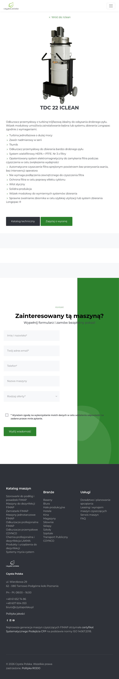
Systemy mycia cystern (20, 552)
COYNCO (48, 540)
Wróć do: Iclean (59, 17)
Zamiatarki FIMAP (17, 511)
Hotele (47, 511)
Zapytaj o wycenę (56, 221)
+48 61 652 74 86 (16, 599)
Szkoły (47, 529)
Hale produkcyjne (54, 507)
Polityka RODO (31, 668)
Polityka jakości (15, 613)
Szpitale (48, 533)
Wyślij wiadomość (20, 431)
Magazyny (49, 518)
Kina (46, 514)
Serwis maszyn (89, 514)
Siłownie (48, 522)
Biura (46, 503)
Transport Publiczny (55, 537)
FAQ (83, 518)
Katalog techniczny (23, 221)
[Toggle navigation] (111, 6)
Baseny (47, 499)
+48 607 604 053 (16, 603)
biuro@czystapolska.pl (20, 607)
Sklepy (47, 525)
